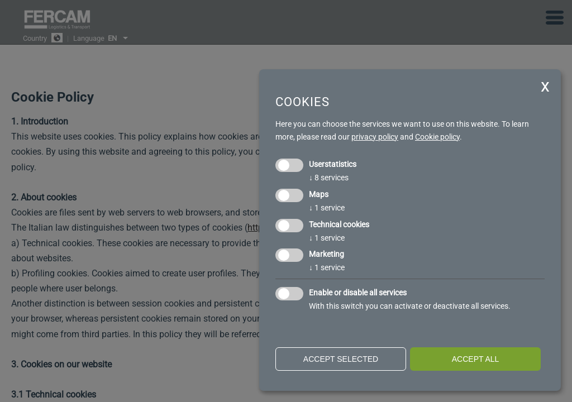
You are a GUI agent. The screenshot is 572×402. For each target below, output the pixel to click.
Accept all (475, 359)
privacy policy (374, 136)
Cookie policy (437, 136)
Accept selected (340, 359)
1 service (327, 207)
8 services (329, 177)
